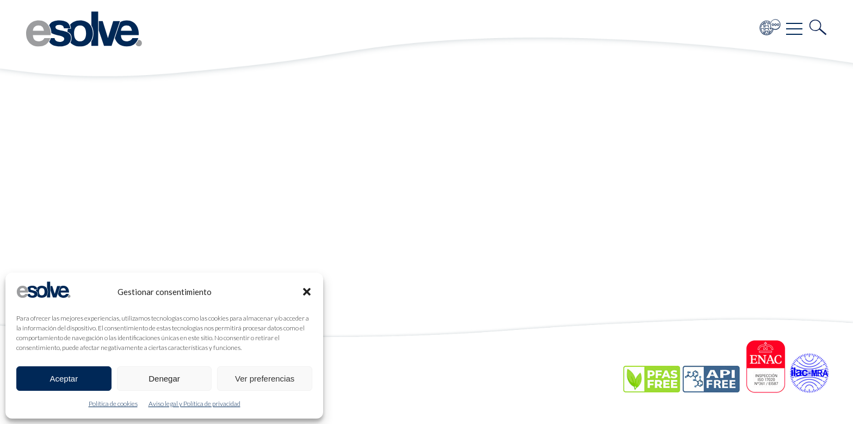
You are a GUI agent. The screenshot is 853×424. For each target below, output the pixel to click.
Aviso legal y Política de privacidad (194, 404)
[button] (306, 291)
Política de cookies (113, 404)
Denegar (164, 378)
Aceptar (64, 378)
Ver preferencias (264, 378)
